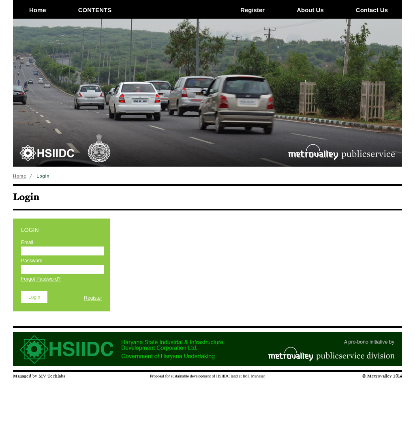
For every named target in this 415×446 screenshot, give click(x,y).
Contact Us (372, 9)
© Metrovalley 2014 (382, 376)
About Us (310, 9)
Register (252, 9)
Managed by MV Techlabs (39, 376)
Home (37, 9)
